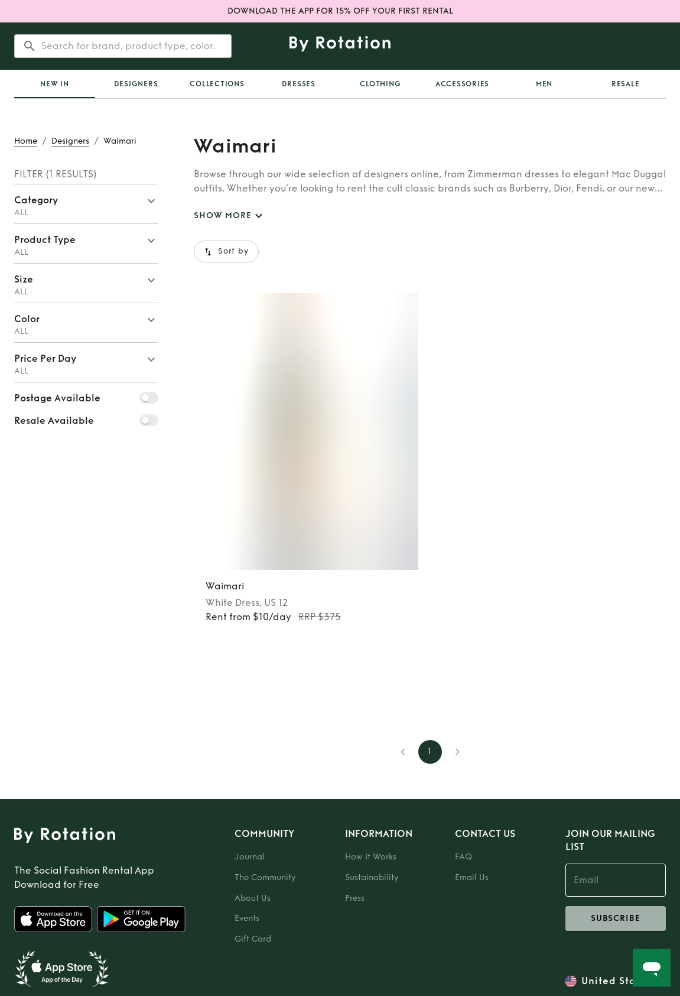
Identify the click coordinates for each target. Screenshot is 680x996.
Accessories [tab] (462, 84)
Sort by (226, 251)
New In (54, 84)
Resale (625, 84)
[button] (86, 203)
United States (616, 981)
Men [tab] (544, 84)
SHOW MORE (230, 216)
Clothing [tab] (380, 84)
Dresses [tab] (298, 84)
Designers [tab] (136, 84)
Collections (217, 84)
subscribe (615, 918)
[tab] (54, 84)
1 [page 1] (430, 752)
